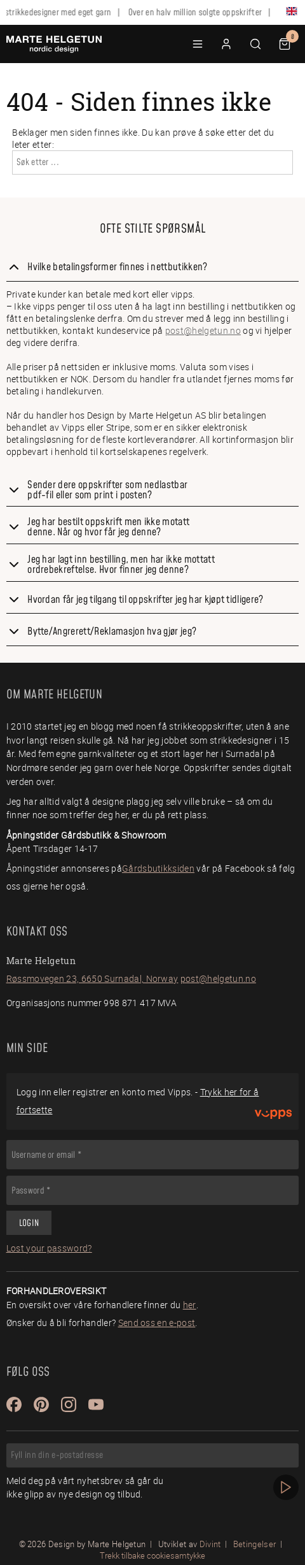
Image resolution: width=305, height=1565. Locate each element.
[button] (197, 44)
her (189, 1305)
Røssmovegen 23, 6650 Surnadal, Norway (92, 978)
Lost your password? (49, 1248)
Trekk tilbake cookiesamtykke (152, 1556)
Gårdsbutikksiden (158, 868)
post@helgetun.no (203, 330)
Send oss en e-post (157, 1322)
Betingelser (254, 1544)
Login (29, 1223)
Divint (210, 1544)
